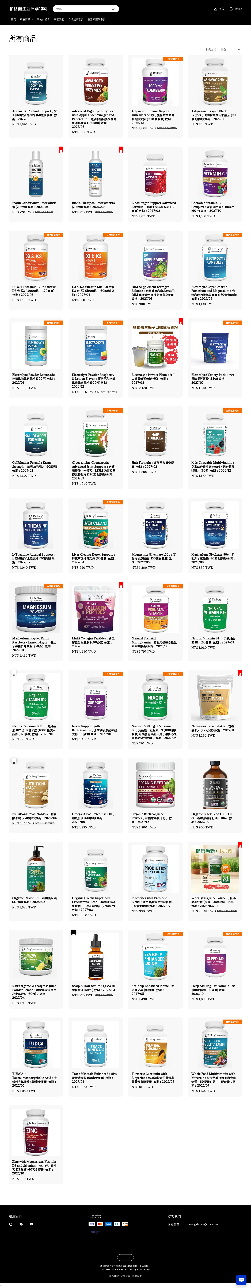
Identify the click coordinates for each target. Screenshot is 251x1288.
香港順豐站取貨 (97, 19)
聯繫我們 (59, 19)
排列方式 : (211, 49)
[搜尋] (113, 8)
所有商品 (25, 19)
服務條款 (114, 1275)
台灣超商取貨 (76, 19)
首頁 (13, 19)
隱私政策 (125, 1275)
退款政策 (137, 1275)
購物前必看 (43, 19)
